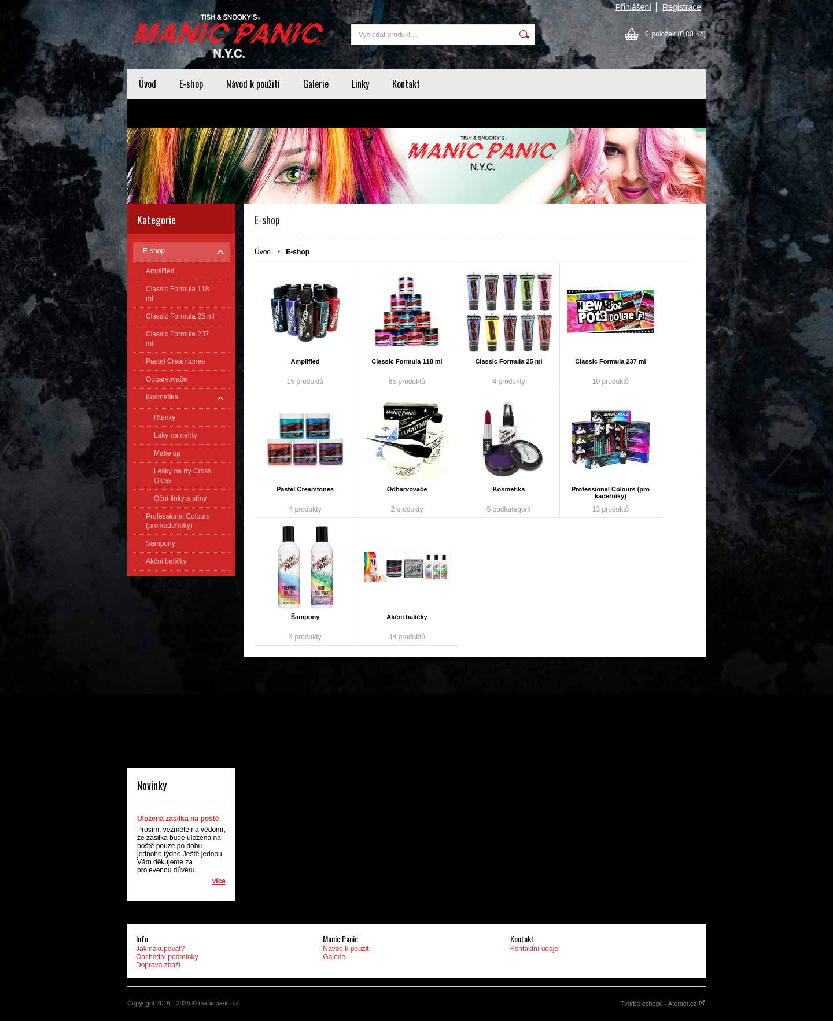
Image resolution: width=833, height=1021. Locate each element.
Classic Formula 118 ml (406, 361)
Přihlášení (633, 7)
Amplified (304, 361)
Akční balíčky (406, 616)
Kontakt (406, 84)
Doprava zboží (158, 965)
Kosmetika (509, 489)
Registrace (681, 7)
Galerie (316, 84)
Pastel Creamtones (305, 489)
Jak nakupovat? (160, 949)
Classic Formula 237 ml (610, 361)
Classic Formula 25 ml (508, 361)
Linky (360, 84)
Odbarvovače (407, 489)
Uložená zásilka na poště (178, 819)
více (219, 881)
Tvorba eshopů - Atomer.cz (663, 1003)
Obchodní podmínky (167, 957)
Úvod (147, 84)
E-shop (191, 84)
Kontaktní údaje (534, 949)
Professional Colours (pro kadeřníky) (611, 493)
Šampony (305, 616)
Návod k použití (253, 84)
